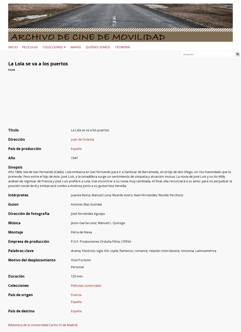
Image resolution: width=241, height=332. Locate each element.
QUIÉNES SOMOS (98, 47)
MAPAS (76, 47)
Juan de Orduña (82, 139)
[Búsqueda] (209, 54)
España (76, 149)
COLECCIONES (53, 47)
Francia (76, 295)
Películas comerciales (86, 285)
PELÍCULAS (30, 47)
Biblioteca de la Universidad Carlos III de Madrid (42, 325)
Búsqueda (238, 54)
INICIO (12, 47)
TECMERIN (122, 47)
